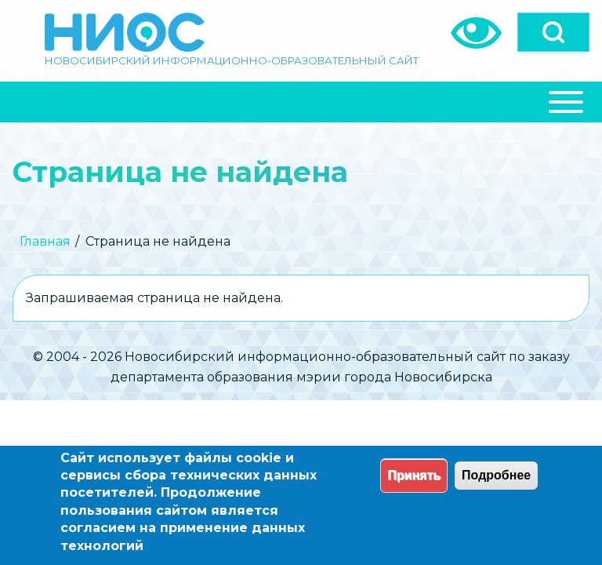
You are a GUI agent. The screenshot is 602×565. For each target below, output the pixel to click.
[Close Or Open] (301, 102)
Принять (414, 475)
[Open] (553, 32)
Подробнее (496, 475)
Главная (45, 241)
